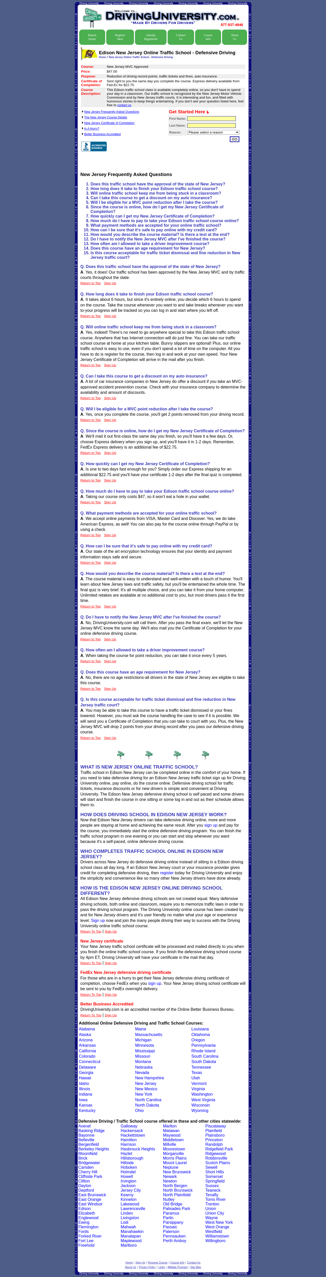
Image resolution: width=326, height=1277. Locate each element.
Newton (170, 1181)
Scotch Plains (217, 1163)
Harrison (128, 1144)
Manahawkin (132, 1231)
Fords (83, 1231)
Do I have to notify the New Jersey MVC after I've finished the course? (158, 239)
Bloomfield (88, 1153)
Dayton (84, 1186)
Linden (127, 1213)
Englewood (88, 1218)
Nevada (142, 1072)
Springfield (215, 1181)
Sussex (212, 1186)
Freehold (86, 1245)
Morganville (173, 1153)
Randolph (214, 1144)
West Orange (217, 1227)
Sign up (98, 920)
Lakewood (130, 1204)
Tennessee (201, 1067)
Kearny (127, 1195)
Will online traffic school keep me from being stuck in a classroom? (156, 193)
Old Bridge (172, 1204)
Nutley (168, 1199)
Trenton (212, 1204)
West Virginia (203, 1100)
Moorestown (174, 1149)
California (87, 1051)
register (167, 873)
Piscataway (215, 1126)
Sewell (211, 1167)
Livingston (130, 1218)
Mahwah (128, 1227)
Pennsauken (174, 1236)
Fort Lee (86, 1241)
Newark (170, 1176)
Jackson (128, 1186)
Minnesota (144, 1045)
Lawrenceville (133, 1208)
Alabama (87, 1029)
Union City (214, 1213)
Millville (169, 1144)
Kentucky (87, 1110)
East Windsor (90, 1204)
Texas (197, 1072)
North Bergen (175, 1186)
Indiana (85, 1094)
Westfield (213, 1231)
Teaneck (213, 1190)
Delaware (87, 1067)
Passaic (170, 1227)
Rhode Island (203, 1051)
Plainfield (213, 1130)
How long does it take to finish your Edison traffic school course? (154, 188)
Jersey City (131, 1190)
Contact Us (180, 37)
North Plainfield (177, 1195)
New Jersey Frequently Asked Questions (111, 112)
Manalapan (131, 1236)
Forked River (90, 1236)
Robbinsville (216, 1158)
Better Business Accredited (102, 134)
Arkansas (87, 1045)
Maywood (171, 1135)
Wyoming (200, 1110)
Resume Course (158, 1262)
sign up (211, 825)
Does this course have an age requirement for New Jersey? (148, 248)
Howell (127, 1176)
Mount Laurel (175, 1163)
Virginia (198, 1089)
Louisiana (200, 1029)
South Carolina (205, 1056)
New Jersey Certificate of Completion (109, 123)
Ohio (139, 1110)
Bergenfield (88, 1144)
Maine (140, 1029)
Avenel (84, 1126)
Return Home (92, 37)
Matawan (171, 1130)
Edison (84, 1208)
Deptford (86, 1190)
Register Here (120, 37)
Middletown (173, 1140)
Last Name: (177, 125)
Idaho (84, 1083)
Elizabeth (86, 1213)
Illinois (84, 1089)
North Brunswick (178, 1190)
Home (102, 57)
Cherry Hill (88, 1172)
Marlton (169, 1126)
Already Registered (150, 37)
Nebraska (144, 1067)
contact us (124, 105)
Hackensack (132, 1130)
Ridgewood (215, 1153)
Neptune (171, 1167)
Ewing (84, 1222)
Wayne (211, 1218)
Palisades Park (176, 1208)
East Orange (89, 1199)
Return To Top (91, 931)
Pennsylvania (204, 1045)
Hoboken (129, 1167)
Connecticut (90, 1061)
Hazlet (126, 1153)
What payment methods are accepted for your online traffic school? (156, 225)
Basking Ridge (91, 1130)
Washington (202, 1094)
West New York (219, 1222)
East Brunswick (92, 1195)
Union (210, 1208)
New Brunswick (177, 1172)
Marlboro (129, 1245)
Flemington (88, 1227)
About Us (234, 37)
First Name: (177, 118)
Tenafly (211, 1195)
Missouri (143, 1056)
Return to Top (90, 283)
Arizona (86, 1040)
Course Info (208, 37)
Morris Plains (174, 1158)
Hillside (127, 1163)
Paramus (171, 1213)
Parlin (168, 1218)
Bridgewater (89, 1163)
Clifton (84, 1181)
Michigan (143, 1040)
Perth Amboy (174, 1241)
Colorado (87, 1056)
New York (144, 1094)
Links (161, 1267)
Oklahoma (201, 1034)
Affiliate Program (178, 1267)
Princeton (214, 1140)
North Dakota (147, 1105)
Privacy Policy (147, 1267)
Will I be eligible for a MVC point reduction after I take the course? (154, 202)
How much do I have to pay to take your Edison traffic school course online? (165, 221)
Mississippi (145, 1051)
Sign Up (111, 931)
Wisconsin (201, 1105)
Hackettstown (133, 1135)
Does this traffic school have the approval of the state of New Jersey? (158, 184)
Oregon (198, 1040)
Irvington (128, 1181)
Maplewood (131, 1241)
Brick (83, 1158)
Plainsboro (215, 1135)
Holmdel (128, 1172)
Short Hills (214, 1172)
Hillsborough (132, 1158)
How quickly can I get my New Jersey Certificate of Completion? (153, 216)
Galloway (129, 1126)
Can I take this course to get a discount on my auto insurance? (151, 198)
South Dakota (204, 1061)
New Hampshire (149, 1078)
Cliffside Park (90, 1176)
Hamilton (129, 1140)
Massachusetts (148, 1034)
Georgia (86, 1072)
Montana (143, 1061)
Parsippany (173, 1222)
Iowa (83, 1100)
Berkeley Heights (93, 1149)
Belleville (86, 1140)
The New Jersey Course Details (105, 117)
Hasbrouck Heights (138, 1149)
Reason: (175, 132)
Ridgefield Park (219, 1149)
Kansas (85, 1105)
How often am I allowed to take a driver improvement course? (150, 243)
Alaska (85, 1034)
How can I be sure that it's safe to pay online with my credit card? (154, 230)
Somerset (214, 1176)
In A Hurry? (91, 128)
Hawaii (85, 1078)
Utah (196, 1078)
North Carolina (148, 1100)
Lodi (124, 1222)
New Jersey (146, 1083)
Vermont (199, 1083)
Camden (86, 1167)
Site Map (195, 1267)
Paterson (171, 1231)
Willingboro (215, 1241)
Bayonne (86, 1135)
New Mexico (146, 1089)
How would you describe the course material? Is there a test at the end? (160, 234)
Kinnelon (129, 1199)
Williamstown (217, 1236)
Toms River (215, 1199)
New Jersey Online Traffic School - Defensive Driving (141, 57)
